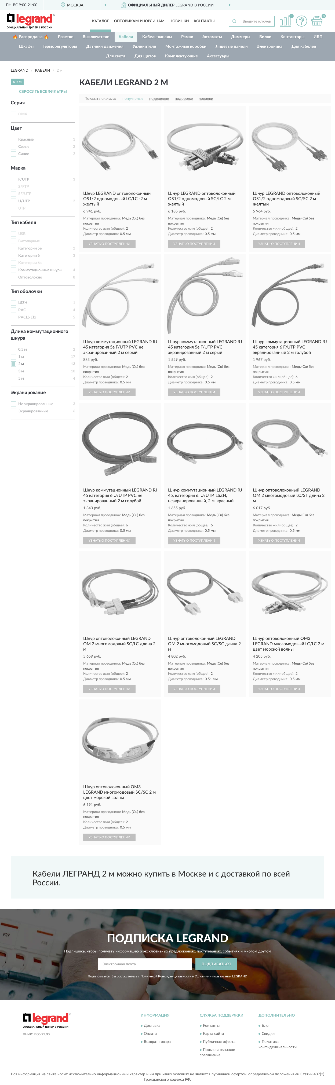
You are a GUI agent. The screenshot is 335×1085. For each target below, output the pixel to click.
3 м (21, 371)
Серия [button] (18, 103)
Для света (115, 56)
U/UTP (24, 201)
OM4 (22, 114)
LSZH (22, 303)
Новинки (179, 21)
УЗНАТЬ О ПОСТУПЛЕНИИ (109, 243)
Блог (266, 1026)
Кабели (126, 37)
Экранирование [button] (28, 392)
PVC (22, 310)
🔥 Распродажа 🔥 (31, 37)
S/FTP (23, 187)
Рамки (187, 37)
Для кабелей (304, 47)
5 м (21, 378)
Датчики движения (104, 47)
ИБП (318, 37)
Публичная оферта (219, 1042)
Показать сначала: (100, 99)
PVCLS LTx (27, 317)
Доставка (152, 1026)
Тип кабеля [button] (23, 222)
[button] (301, 21)
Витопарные (29, 241)
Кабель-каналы (157, 37)
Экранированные (33, 411)
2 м (21, 364)
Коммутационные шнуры (40, 270)
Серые (23, 147)
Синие (23, 154)
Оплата (150, 1034)
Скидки (268, 1034)
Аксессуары (218, 56)
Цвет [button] (16, 128)
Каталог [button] (100, 21)
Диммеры (240, 37)
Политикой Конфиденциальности (165, 976)
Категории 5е (30, 248)
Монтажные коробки (185, 47)
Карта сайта (213, 1034)
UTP (22, 208)
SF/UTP (24, 194)
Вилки (265, 37)
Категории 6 (29, 256)
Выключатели (96, 37)
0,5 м (22, 349)
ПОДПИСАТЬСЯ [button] (216, 964)
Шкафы (26, 47)
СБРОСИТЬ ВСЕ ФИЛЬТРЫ (43, 92)
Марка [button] (18, 168)
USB (22, 234)
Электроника (269, 47)
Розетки (66, 37)
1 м (21, 357)
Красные (26, 139)
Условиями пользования (213, 976)
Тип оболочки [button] (26, 291)
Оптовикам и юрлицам (139, 21)
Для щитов (145, 56)
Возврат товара (157, 1042)
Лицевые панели (232, 47)
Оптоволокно (30, 277)
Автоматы (212, 37)
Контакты (204, 21)
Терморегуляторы (60, 47)
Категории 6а (30, 263)
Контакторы (292, 37)
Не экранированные (35, 404)
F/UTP (23, 179)
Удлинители (144, 47)
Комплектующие (181, 56)
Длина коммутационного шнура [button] (39, 335)
